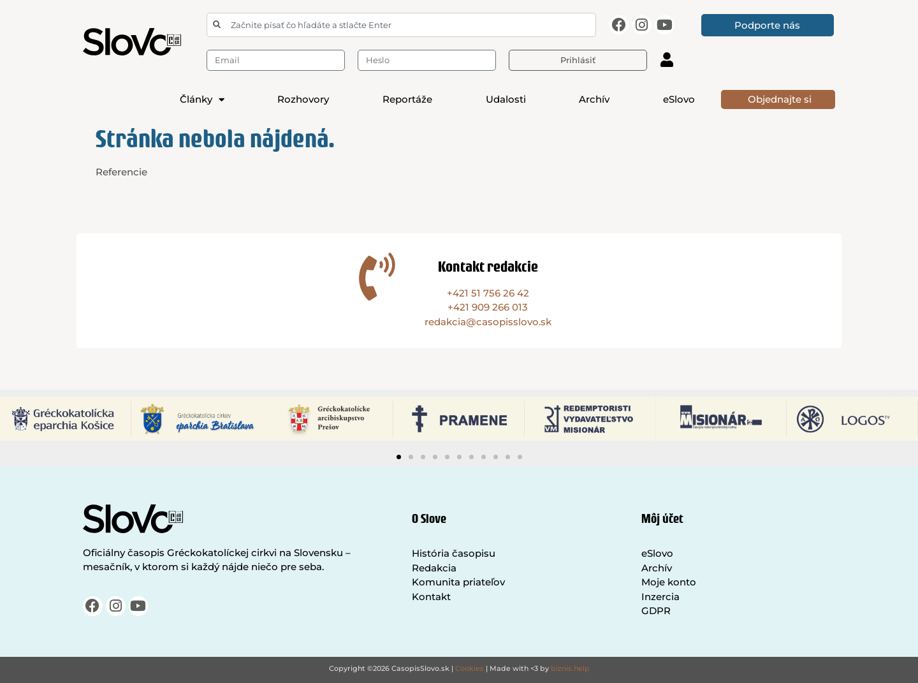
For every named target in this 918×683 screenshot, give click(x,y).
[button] (399, 457)
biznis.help (570, 668)
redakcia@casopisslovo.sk (488, 322)
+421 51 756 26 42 (488, 293)
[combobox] (401, 25)
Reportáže (407, 99)
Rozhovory (303, 99)
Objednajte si (780, 99)
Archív (594, 99)
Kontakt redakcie (488, 266)
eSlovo (679, 99)
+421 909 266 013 (488, 307)
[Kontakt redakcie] (377, 276)
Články (202, 99)
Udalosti (506, 99)
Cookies (469, 668)
